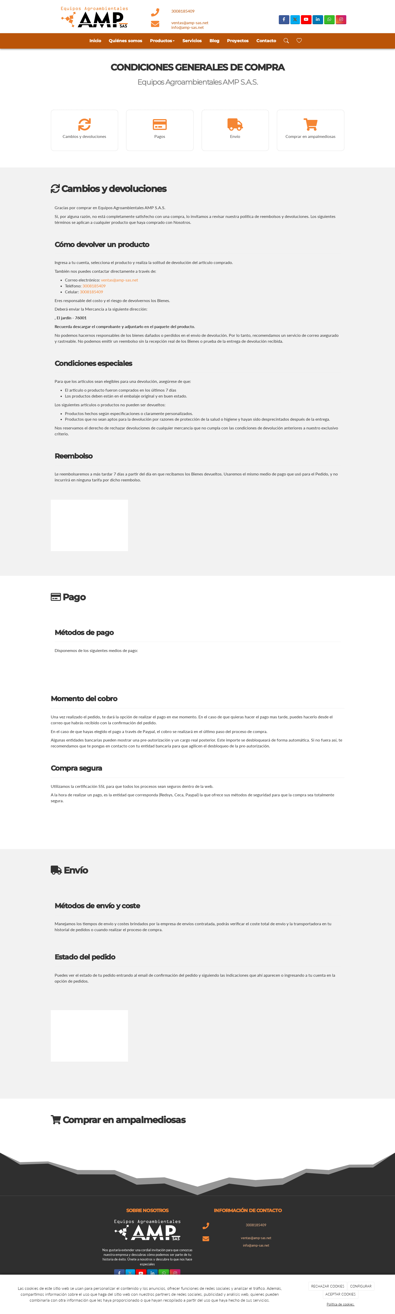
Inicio (95, 40)
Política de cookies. (341, 1304)
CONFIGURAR (361, 1286)
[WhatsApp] (329, 19)
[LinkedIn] (318, 19)
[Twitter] (295, 19)
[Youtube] (306, 19)
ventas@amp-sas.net (189, 22)
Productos (162, 40)
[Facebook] (284, 19)
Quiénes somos (125, 40)
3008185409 (183, 10)
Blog (214, 40)
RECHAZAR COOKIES (327, 1286)
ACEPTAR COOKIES (340, 1294)
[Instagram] (341, 19)
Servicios (192, 40)
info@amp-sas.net (187, 27)
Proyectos (238, 40)
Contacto (266, 40)
